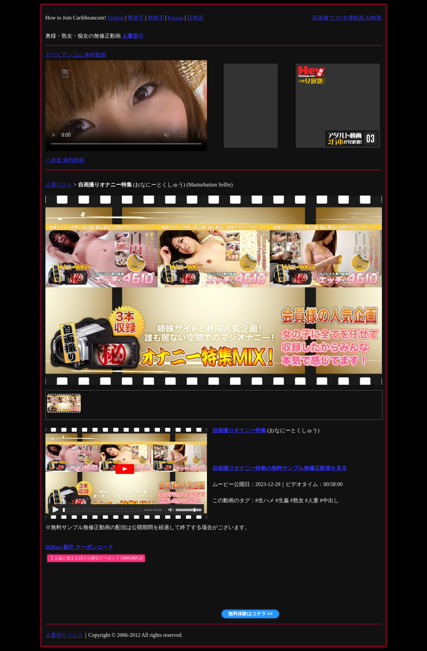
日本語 (195, 18)
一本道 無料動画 (64, 160)
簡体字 (156, 18)
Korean (175, 18)
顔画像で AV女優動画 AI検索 (347, 18)
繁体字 (136, 18)
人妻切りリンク (64, 635)
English (115, 18)
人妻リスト (58, 184)
